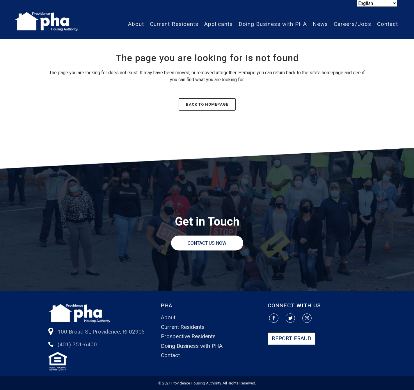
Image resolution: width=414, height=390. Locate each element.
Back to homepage (207, 104)
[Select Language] (377, 3)
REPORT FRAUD (291, 338)
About (168, 317)
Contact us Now (207, 243)
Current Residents (183, 327)
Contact (170, 355)
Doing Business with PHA (192, 346)
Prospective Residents (188, 336)
